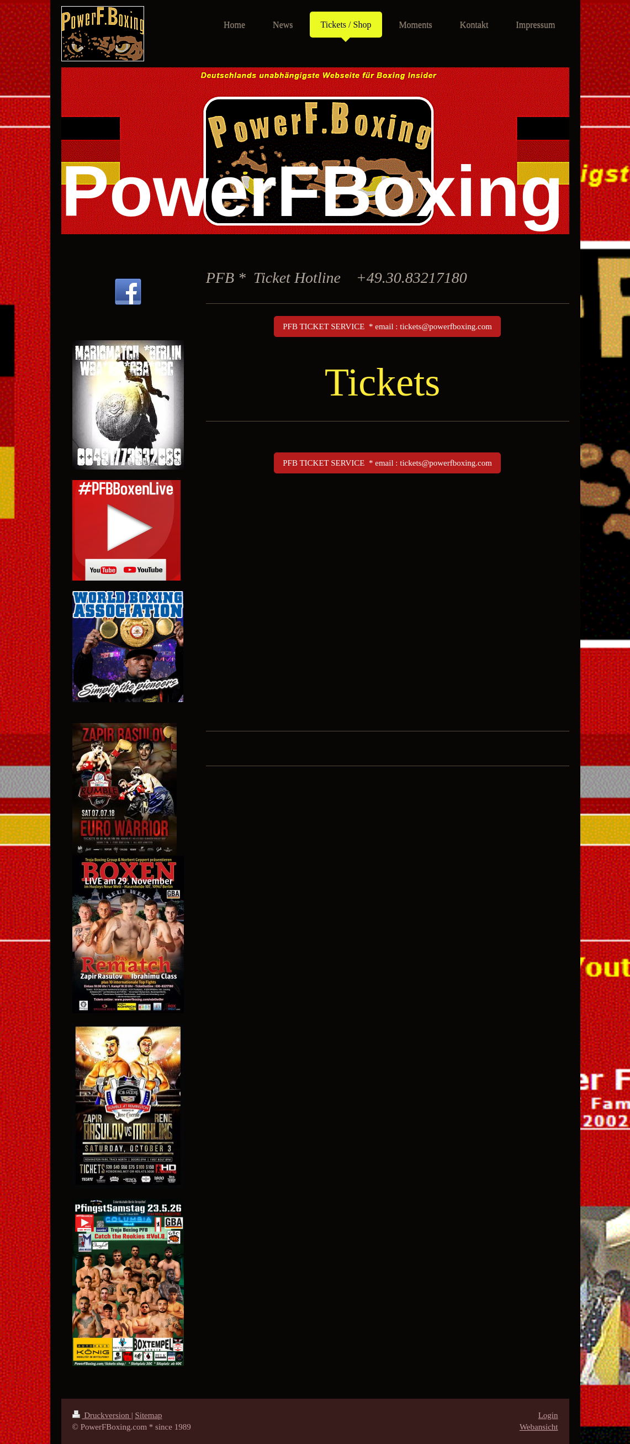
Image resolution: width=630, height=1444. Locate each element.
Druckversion (101, 1415)
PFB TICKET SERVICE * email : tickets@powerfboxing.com (387, 326)
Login (548, 1415)
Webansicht (539, 1426)
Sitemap (148, 1415)
